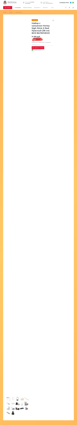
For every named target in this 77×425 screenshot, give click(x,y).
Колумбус (32, 2)
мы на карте (27, 3)
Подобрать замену (36, 50)
